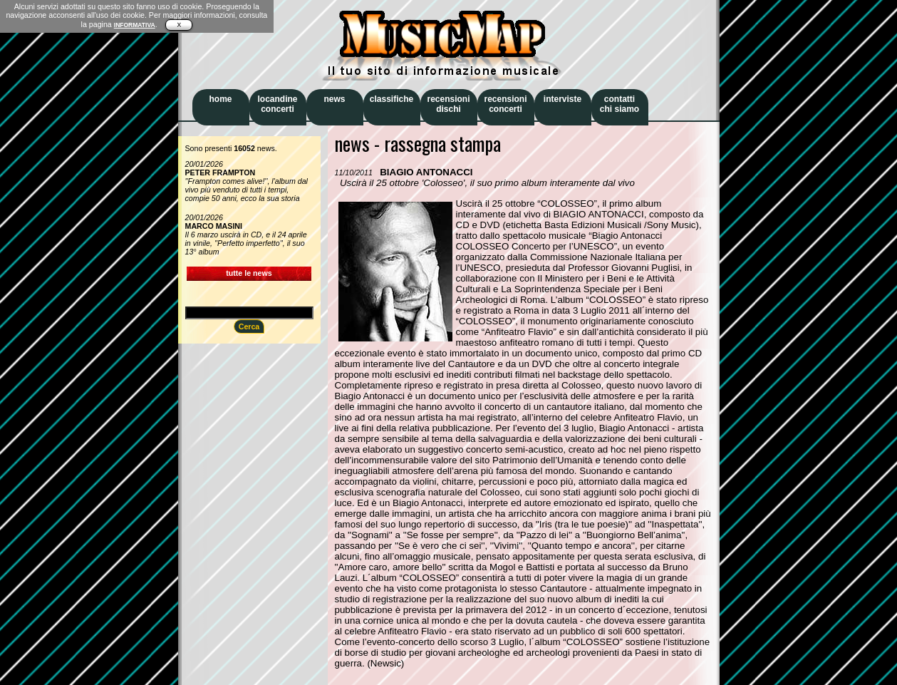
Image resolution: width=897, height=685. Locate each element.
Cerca (249, 326)
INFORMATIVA (134, 25)
